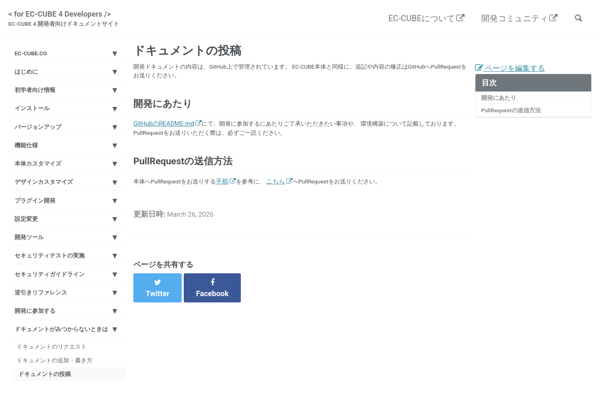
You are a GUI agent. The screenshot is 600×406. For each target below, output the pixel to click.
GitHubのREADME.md (163, 134)
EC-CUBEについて (417, 19)
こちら (284, 206)
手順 (229, 206)
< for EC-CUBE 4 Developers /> (68, 20)
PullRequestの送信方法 (514, 117)
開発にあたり (500, 103)
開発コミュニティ (510, 19)
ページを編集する (513, 73)
